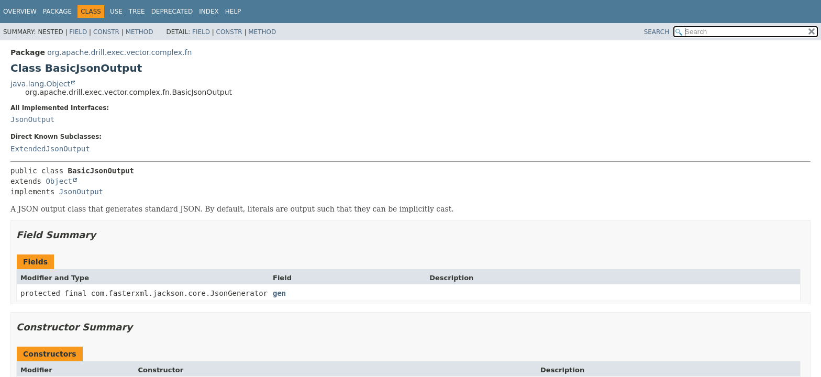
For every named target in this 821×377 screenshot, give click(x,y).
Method (139, 32)
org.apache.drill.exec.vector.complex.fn (119, 52)
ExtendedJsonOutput (50, 149)
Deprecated (172, 11)
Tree (137, 11)
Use (116, 11)
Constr (106, 32)
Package (57, 11)
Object (59, 181)
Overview (20, 11)
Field (78, 32)
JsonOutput (32, 119)
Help (233, 11)
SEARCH (657, 32)
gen (279, 293)
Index (209, 11)
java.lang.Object (40, 84)
